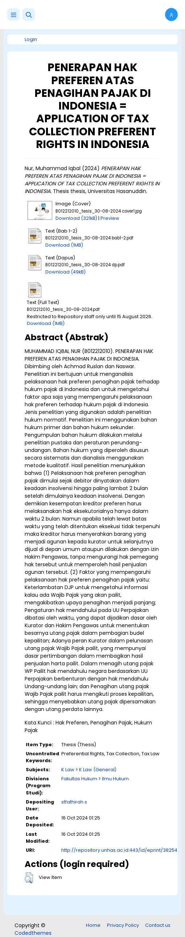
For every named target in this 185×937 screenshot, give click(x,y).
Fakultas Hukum (79, 779)
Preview (109, 218)
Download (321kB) (76, 218)
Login (31, 39)
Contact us (157, 925)
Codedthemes (33, 933)
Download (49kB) (65, 272)
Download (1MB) (64, 245)
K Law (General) (97, 770)
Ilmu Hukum (115, 779)
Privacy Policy (123, 925)
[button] (28, 14)
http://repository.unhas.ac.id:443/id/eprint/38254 (119, 850)
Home (93, 925)
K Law (67, 770)
